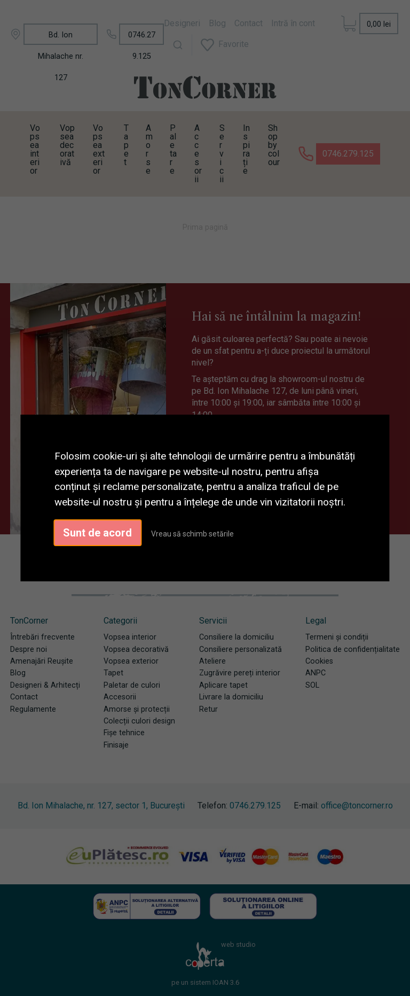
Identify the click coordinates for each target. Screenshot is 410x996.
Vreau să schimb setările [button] (192, 534)
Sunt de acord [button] (97, 532)
